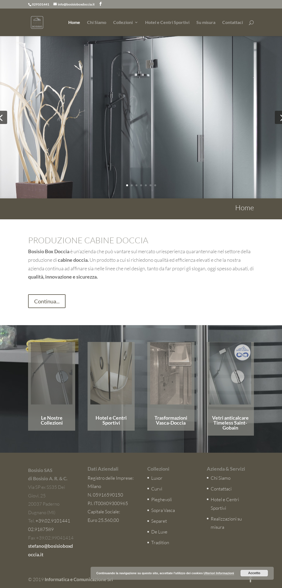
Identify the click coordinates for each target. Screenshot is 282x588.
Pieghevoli (161, 499)
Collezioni (123, 22)
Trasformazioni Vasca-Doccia (170, 420)
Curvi (156, 489)
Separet (159, 521)
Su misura (205, 22)
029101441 (40, 4)
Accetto (254, 573)
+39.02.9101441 (53, 521)
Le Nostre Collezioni (52, 420)
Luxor (156, 478)
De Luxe (159, 532)
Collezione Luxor (201, 151)
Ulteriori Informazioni (219, 573)
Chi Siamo (96, 22)
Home (74, 22)
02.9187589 (41, 529)
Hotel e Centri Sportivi (167, 22)
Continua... (46, 301)
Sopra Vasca (163, 510)
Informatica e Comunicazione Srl (79, 579)
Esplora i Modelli (173, 180)
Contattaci (232, 22)
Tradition (160, 542)
